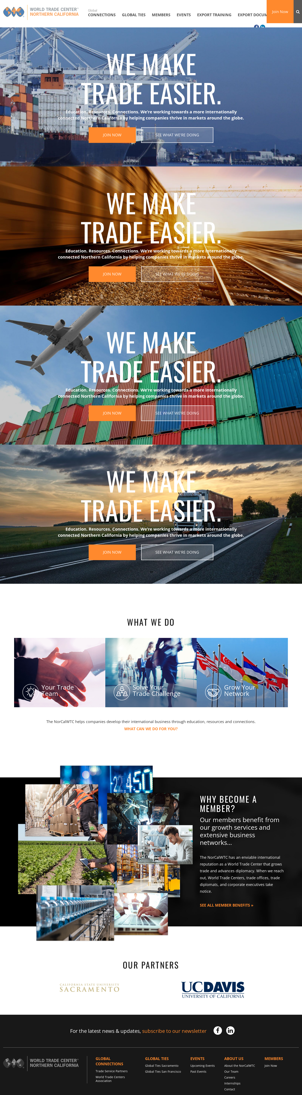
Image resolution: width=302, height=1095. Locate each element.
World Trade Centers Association (110, 1079)
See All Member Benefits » (226, 905)
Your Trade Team (48, 690)
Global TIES (134, 15)
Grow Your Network (230, 690)
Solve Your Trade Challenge (147, 690)
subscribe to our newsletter (174, 1030)
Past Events (198, 1072)
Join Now (280, 11)
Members (161, 15)
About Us (233, 1058)
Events (184, 15)
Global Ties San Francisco (163, 1072)
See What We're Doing (177, 134)
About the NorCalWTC (239, 1066)
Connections (102, 12)
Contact (229, 1089)
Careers (229, 1077)
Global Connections (109, 1061)
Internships (232, 1083)
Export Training (214, 15)
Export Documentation (262, 15)
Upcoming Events (202, 1066)
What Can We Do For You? (151, 729)
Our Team (231, 1072)
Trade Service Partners (112, 1071)
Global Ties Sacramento (161, 1066)
